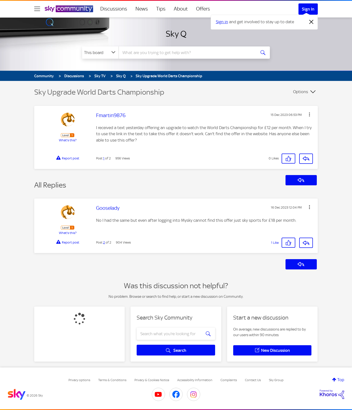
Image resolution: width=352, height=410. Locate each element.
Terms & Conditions (112, 380)
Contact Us (253, 380)
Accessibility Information (194, 380)
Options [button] (300, 91)
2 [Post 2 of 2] (104, 242)
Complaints (228, 380)
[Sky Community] (69, 8)
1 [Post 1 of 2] (103, 158)
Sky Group (276, 380)
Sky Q (176, 34)
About (181, 9)
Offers (203, 9)
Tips (160, 9)
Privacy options (79, 380)
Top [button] (340, 379)
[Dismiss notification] (311, 22)
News (141, 9)
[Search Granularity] (100, 52)
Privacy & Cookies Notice (151, 380)
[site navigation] (37, 9)
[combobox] (187, 52)
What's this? (68, 140)
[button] (309, 114)
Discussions (113, 9)
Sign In (308, 9)
